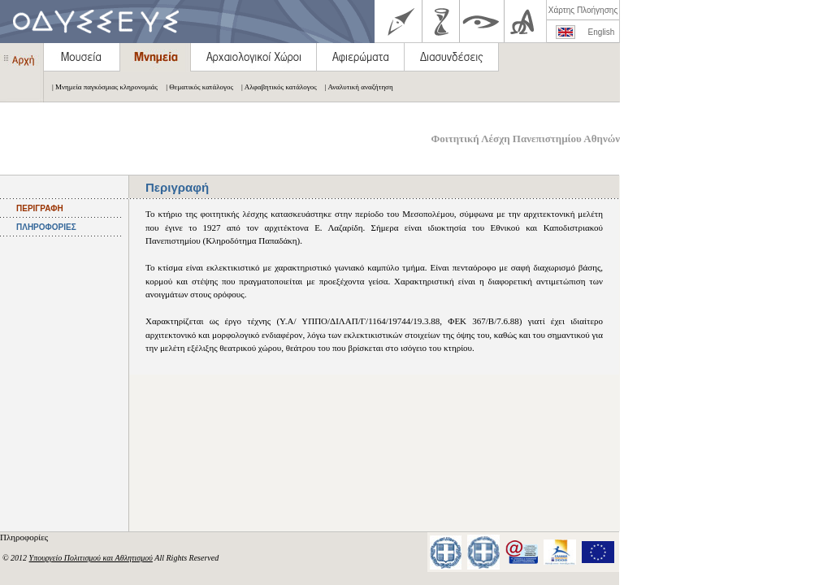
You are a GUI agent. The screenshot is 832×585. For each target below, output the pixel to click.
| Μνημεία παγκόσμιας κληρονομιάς (101, 87)
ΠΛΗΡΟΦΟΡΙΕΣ (46, 227)
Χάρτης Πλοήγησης (583, 10)
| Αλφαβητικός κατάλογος (275, 87)
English (601, 32)
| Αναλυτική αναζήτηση (355, 87)
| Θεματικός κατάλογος (195, 87)
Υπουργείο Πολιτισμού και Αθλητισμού (91, 557)
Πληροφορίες (25, 537)
